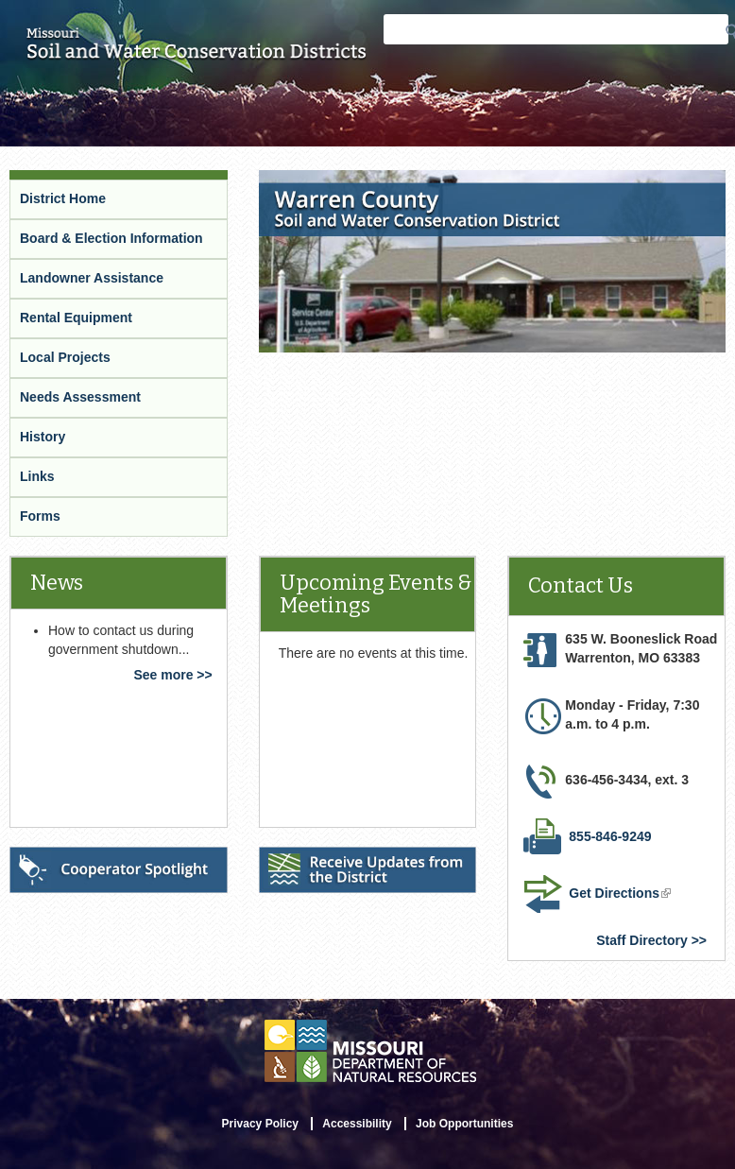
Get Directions (622, 894)
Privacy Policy (260, 1123)
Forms (40, 516)
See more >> (172, 674)
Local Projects (65, 357)
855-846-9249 (610, 836)
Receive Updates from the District (344, 868)
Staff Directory (641, 940)
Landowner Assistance (91, 277)
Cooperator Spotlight (79, 859)
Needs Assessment (80, 396)
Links (37, 476)
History (42, 436)
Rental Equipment (76, 317)
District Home (63, 198)
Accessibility (356, 1123)
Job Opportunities (464, 1123)
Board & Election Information (111, 238)
